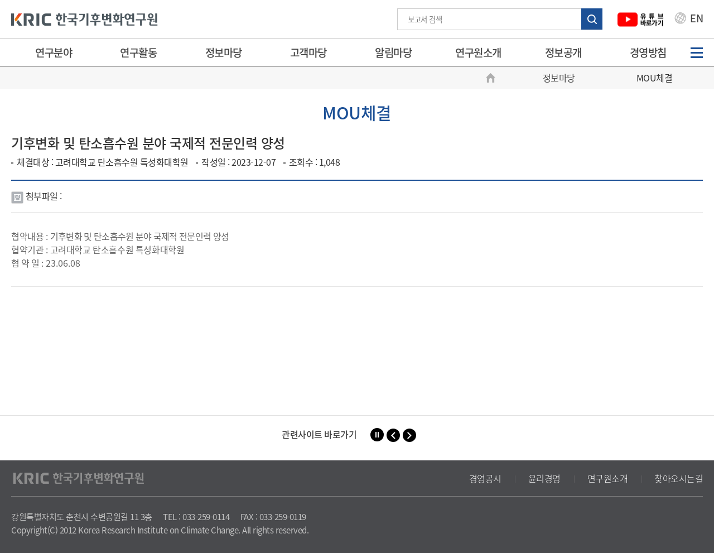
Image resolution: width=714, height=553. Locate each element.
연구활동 (138, 52)
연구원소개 (478, 52)
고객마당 (308, 52)
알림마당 (393, 52)
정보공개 (563, 52)
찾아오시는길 (678, 478)
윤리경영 (544, 478)
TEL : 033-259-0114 (196, 517)
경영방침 (648, 52)
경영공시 (485, 478)
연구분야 (53, 52)
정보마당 (223, 52)
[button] (393, 435)
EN (688, 19)
